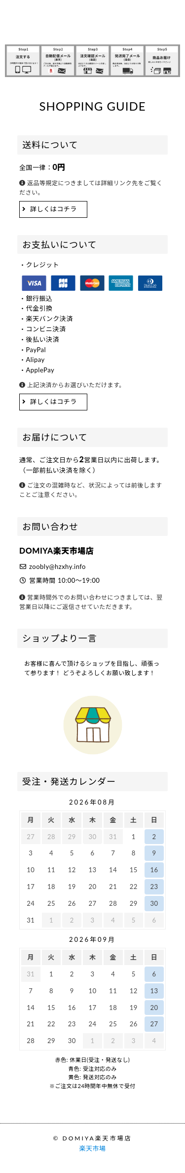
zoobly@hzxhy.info (57, 566)
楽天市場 (92, 1148)
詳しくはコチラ (53, 209)
